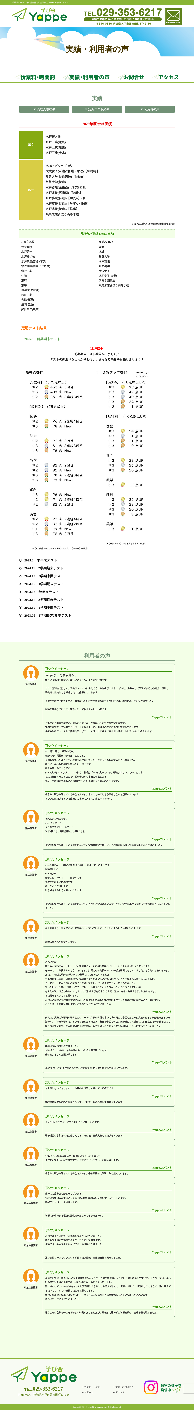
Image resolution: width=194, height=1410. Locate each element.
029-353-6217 (43, 1389)
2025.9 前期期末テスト (42, 339)
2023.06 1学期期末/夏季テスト (48, 615)
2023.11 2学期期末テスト (44, 600)
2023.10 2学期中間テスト (44, 607)
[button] (97, 339)
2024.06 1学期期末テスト (44, 584)
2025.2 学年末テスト (40, 560)
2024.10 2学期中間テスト (44, 576)
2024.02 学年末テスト (41, 592)
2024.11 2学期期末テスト (44, 568)
